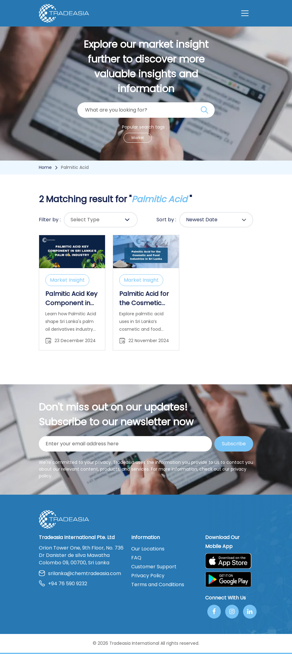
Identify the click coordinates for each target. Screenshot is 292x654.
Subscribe (234, 443)
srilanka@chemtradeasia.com (80, 573)
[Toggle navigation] (245, 13)
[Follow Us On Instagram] (232, 612)
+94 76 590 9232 (63, 583)
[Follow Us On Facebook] (214, 612)
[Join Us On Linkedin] (250, 612)
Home (45, 167)
